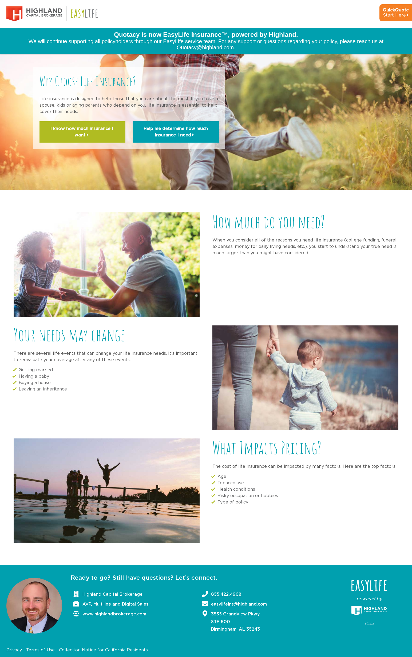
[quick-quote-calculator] (388, 15)
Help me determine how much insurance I (176, 132)
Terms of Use (40, 650)
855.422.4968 (226, 594)
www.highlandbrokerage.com (114, 614)
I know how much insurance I (82, 132)
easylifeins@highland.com (239, 604)
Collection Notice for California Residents (103, 650)
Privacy (14, 650)
